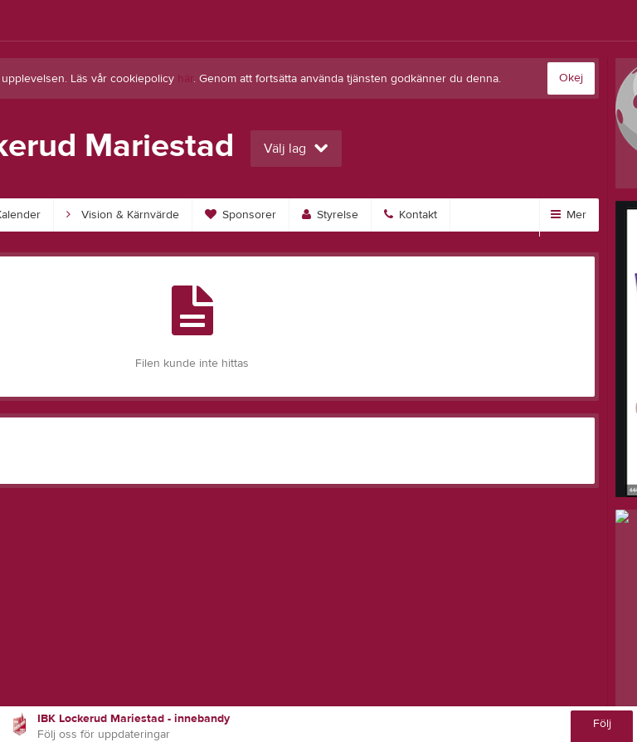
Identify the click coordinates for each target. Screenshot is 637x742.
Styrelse (330, 214)
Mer (568, 214)
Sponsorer (240, 214)
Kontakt (410, 214)
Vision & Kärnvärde (122, 214)
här (185, 78)
